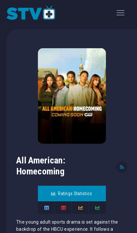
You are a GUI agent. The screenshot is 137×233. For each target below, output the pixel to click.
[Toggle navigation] (120, 13)
